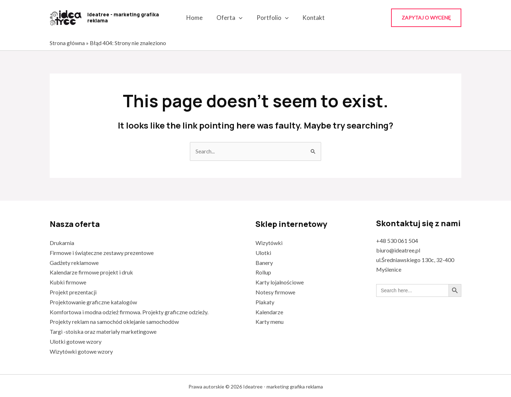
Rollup (263, 271)
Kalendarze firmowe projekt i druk (91, 271)
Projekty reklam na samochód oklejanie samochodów (114, 320)
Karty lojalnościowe (280, 281)
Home (197, 17)
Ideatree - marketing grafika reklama (123, 17)
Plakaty (265, 301)
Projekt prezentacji (73, 291)
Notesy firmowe (275, 291)
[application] (239, 18)
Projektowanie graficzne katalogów (93, 301)
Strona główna (67, 42)
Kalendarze (269, 310)
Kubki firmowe (68, 281)
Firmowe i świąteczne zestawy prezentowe (102, 252)
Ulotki (263, 252)
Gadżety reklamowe (74, 262)
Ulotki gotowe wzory (75, 339)
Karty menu (270, 320)
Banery (264, 262)
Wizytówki (269, 243)
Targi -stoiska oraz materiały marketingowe (103, 329)
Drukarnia (62, 243)
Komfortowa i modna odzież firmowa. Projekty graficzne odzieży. (129, 310)
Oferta (230, 18)
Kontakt (311, 17)
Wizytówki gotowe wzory (81, 349)
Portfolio (271, 18)
